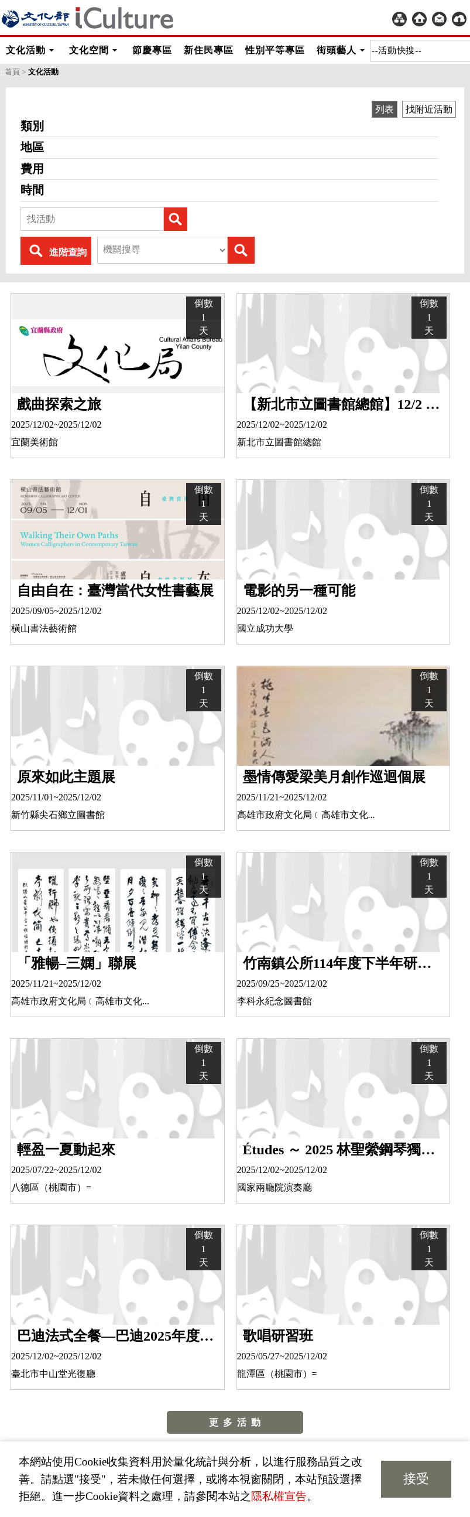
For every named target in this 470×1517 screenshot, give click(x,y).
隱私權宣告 (279, 1496)
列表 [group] (384, 111)
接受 (416, 1478)
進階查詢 (68, 252)
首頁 (12, 72)
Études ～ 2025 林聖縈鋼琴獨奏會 (341, 1149)
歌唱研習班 (278, 1336)
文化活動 (43, 72)
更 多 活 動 (234, 1422)
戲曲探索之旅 (59, 404)
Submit (175, 219)
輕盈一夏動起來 (66, 1149)
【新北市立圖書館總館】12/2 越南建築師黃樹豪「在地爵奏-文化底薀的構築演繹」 (341, 404)
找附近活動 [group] (429, 111)
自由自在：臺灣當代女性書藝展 (115, 590)
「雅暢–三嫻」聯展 (76, 963)
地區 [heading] (229, 148)
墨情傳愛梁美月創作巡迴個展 (334, 777)
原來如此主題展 (66, 777)
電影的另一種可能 (299, 590)
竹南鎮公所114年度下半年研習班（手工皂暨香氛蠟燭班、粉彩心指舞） (341, 963)
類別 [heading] (229, 127)
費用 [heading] (229, 170)
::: (9, 8)
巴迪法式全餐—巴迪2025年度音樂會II (115, 1336)
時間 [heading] (229, 191)
